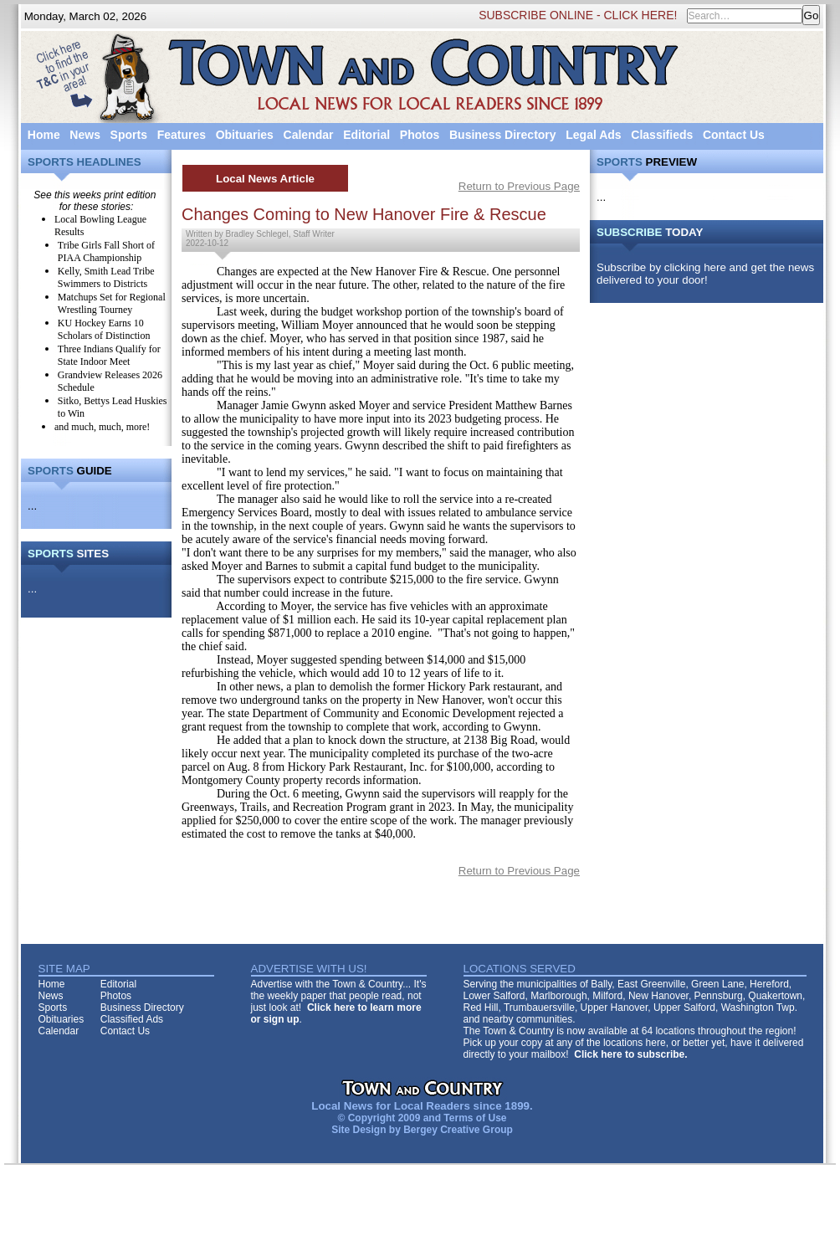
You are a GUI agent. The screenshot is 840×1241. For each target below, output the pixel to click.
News (84, 134)
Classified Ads (131, 1019)
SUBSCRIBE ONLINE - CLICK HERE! (578, 15)
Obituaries (245, 134)
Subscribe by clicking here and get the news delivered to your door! (705, 273)
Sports (128, 134)
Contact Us (734, 134)
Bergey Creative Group (458, 1130)
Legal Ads (593, 134)
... (32, 506)
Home (44, 134)
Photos (419, 134)
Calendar (309, 134)
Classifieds (662, 134)
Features (181, 134)
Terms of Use (474, 1118)
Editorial (366, 134)
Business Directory (502, 134)
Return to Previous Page (519, 186)
